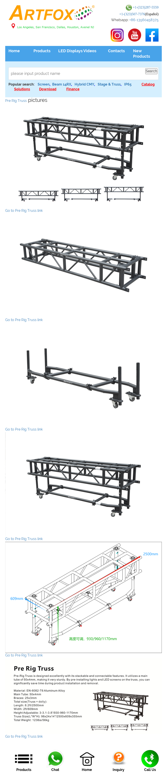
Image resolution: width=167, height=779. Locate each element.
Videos (89, 51)
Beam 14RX (61, 84)
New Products (141, 54)
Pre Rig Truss (16, 101)
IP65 (128, 84)
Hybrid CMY (84, 84)
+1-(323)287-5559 (146, 7)
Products (41, 51)
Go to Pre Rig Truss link (24, 211)
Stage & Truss (109, 84)
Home (14, 51)
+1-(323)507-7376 (132, 14)
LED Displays (70, 51)
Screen (44, 84)
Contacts (116, 51)
